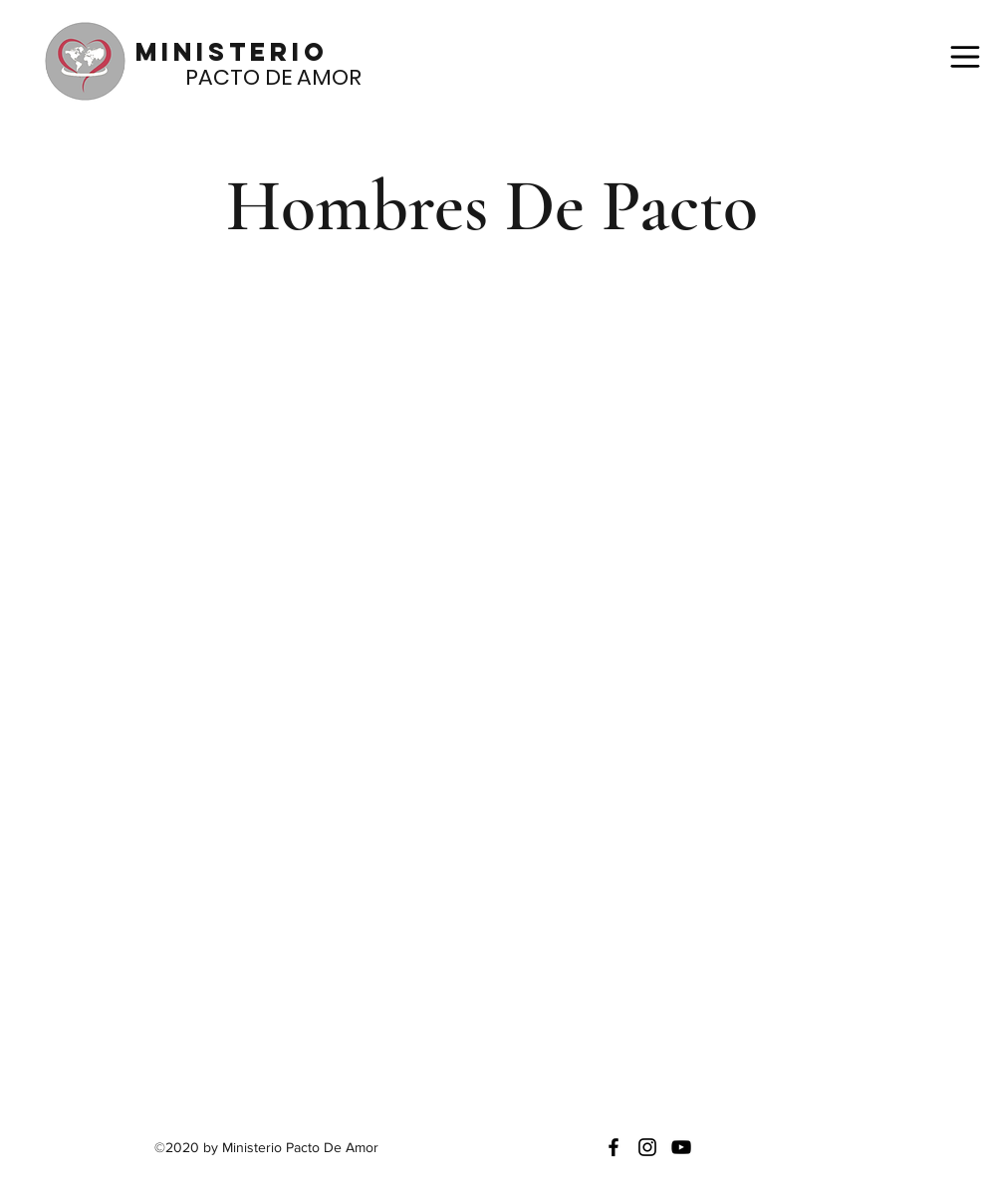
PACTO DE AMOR (248, 77)
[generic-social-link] (681, 1147)
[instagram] (647, 1147)
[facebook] (613, 1147)
